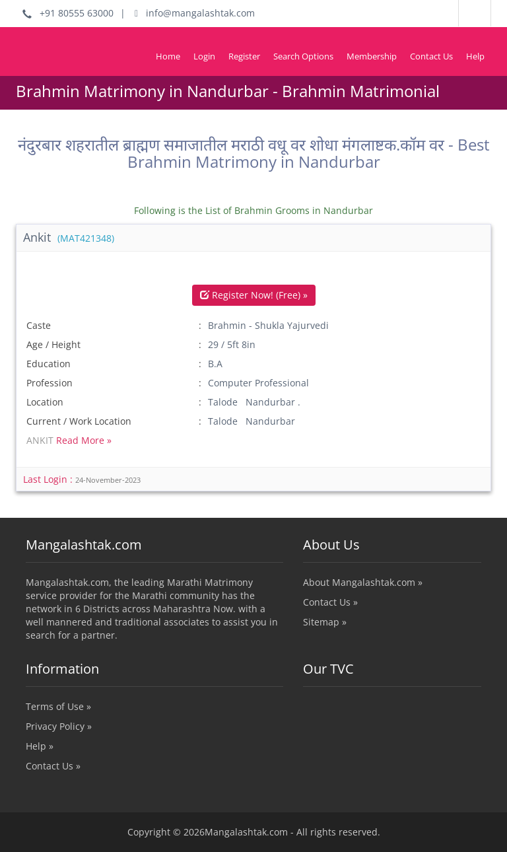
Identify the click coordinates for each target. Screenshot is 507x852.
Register (244, 56)
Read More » (84, 440)
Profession (49, 382)
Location (44, 402)
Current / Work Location (78, 421)
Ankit (68, 237)
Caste (38, 325)
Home (168, 56)
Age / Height (53, 344)
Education (48, 363)
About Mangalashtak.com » (362, 582)
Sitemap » (325, 622)
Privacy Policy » (59, 726)
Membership (372, 56)
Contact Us (431, 56)
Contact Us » (330, 602)
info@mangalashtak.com (195, 13)
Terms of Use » (58, 706)
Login (204, 56)
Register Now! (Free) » (254, 295)
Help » (39, 746)
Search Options (303, 56)
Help (475, 56)
